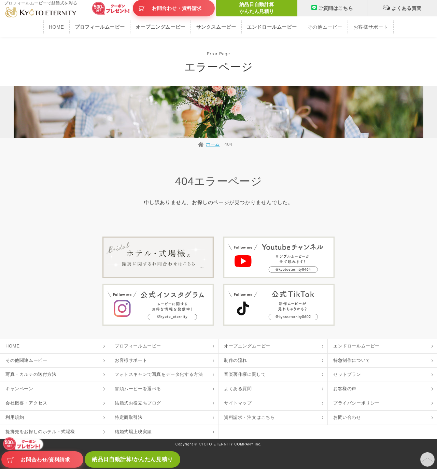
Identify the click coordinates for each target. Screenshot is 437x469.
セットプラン (347, 374)
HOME (56, 27)
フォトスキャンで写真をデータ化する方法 (159, 374)
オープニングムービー (247, 346)
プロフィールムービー (138, 346)
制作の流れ (235, 360)
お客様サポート (370, 27)
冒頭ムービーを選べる (138, 388)
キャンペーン (19, 388)
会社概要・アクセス (26, 403)
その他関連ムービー (26, 360)
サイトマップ (238, 403)
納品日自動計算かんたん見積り (256, 8)
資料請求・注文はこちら (249, 417)
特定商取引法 (129, 417)
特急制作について (351, 360)
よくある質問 (402, 7)
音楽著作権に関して (245, 374)
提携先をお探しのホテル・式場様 (40, 431)
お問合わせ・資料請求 (177, 8)
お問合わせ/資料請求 (45, 460)
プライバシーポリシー (356, 403)
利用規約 (14, 417)
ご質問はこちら (332, 8)
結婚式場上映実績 (133, 431)
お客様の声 (344, 388)
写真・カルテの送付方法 (31, 374)
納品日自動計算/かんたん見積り (132, 459)
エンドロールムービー (356, 346)
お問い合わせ (347, 417)
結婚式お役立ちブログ (138, 403)
